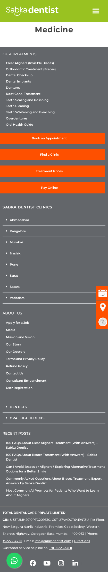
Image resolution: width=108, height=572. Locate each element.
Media (10, 330)
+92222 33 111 (12, 541)
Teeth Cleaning (17, 106)
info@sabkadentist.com (53, 541)
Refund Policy (17, 366)
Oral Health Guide (19, 124)
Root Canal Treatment (23, 94)
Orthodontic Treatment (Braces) (31, 69)
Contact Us (14, 373)
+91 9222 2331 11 (60, 548)
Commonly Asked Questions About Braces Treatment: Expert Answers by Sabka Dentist (54, 481)
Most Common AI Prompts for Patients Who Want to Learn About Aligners (52, 492)
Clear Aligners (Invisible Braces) (30, 63)
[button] (96, 11)
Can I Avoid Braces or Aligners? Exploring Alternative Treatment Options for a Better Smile (55, 469)
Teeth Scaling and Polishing (27, 100)
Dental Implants (18, 81)
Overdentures (16, 118)
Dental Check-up (19, 75)
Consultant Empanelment (26, 380)
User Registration (19, 388)
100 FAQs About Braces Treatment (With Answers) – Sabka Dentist (51, 457)
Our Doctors (15, 351)
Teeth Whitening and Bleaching (30, 112)
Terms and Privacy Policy (25, 359)
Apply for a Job (17, 323)
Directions (82, 541)
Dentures (13, 87)
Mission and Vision (20, 337)
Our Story (13, 344)
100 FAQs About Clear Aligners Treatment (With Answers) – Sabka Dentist (52, 445)
